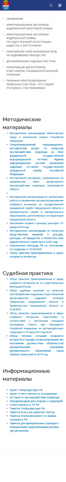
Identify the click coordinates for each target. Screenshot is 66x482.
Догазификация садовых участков (30, 61)
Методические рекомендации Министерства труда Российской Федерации (36, 137)
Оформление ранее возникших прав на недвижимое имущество (31, 53)
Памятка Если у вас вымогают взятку (32, 412)
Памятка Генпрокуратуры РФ (27, 408)
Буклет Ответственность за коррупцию (33, 393)
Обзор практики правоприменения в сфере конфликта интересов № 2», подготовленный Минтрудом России (36, 282)
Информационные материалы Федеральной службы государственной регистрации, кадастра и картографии (28, 40)
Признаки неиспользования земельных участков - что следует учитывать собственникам (30, 84)
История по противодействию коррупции (34, 397)
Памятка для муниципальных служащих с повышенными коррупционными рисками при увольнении (34, 427)
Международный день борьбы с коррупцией (36, 401)
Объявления (14, 18)
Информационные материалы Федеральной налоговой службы (29, 26)
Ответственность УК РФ (24, 404)
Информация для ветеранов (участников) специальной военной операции (32, 71)
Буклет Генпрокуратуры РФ (26, 390)
